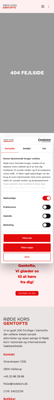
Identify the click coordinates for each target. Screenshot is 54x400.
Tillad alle (27, 238)
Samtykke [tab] (10, 148)
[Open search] (49, 7)
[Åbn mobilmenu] (42, 6)
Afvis (27, 257)
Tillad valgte (27, 247)
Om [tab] (44, 148)
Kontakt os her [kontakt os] (27, 293)
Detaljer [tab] (27, 148)
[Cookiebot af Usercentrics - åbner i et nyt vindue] (38, 140)
